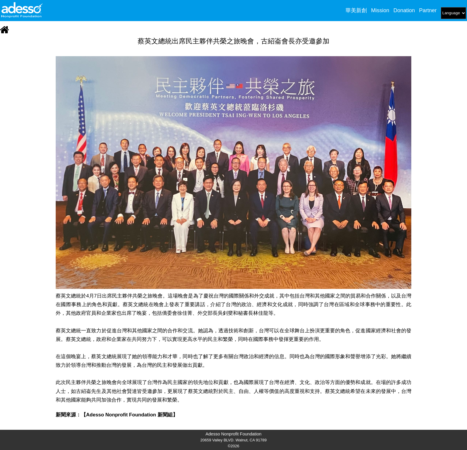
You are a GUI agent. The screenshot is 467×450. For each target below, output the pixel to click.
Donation (404, 10)
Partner (428, 10)
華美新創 (356, 10)
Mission (380, 10)
